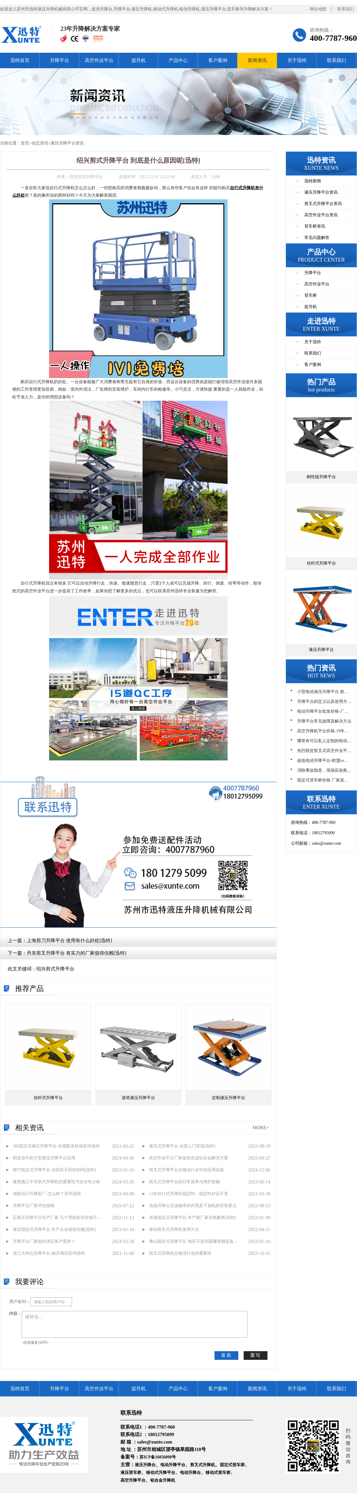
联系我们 (345, 9)
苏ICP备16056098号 (158, 1457)
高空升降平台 (132, 1480)
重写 (255, 1355)
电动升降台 (190, 1472)
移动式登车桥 (218, 1472)
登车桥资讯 (314, 226)
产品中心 (178, 60)
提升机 (138, 60)
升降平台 (59, 60)
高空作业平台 (99, 60)
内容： (15, 1313)
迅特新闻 (312, 181)
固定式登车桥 (232, 1465)
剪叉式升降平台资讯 (323, 203)
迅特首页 (19, 60)
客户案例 (217, 60)
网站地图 (318, 9)
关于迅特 (296, 60)
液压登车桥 (130, 1472)
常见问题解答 (316, 237)
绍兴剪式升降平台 (55, 968)
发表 (226, 1355)
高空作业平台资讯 (321, 215)
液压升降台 (145, 1465)
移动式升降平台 (160, 1472)
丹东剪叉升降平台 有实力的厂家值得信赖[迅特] (76, 953)
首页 (25, 143)
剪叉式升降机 (202, 1465)
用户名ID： (19, 1301)
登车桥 (310, 295)
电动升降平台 (172, 1465)
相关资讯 (29, 1128)
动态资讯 (40, 143)
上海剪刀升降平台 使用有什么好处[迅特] (69, 940)
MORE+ (261, 1127)
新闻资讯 (257, 60)
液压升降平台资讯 (67, 143)
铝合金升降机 (162, 1480)
